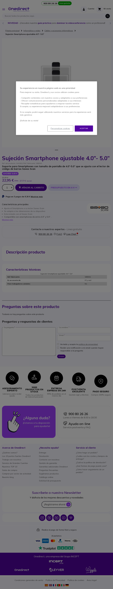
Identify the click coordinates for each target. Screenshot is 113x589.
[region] (56, 108)
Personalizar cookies (60, 128)
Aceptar (84, 128)
